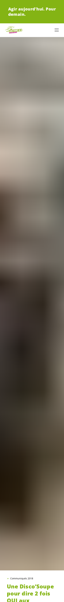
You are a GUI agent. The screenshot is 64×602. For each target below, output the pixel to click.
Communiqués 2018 (21, 578)
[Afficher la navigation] (57, 30)
